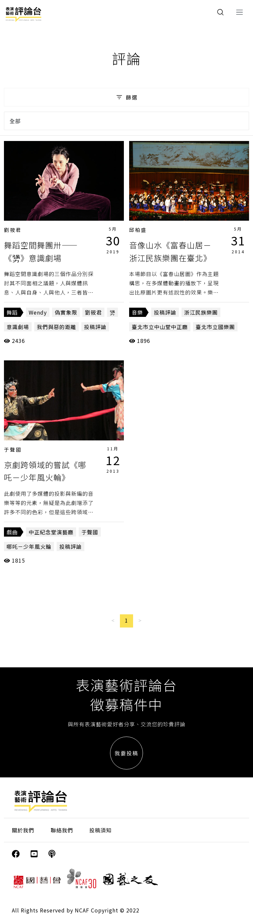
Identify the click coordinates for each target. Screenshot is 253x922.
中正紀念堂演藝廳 (51, 532)
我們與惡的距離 (56, 327)
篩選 (126, 97)
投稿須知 (100, 830)
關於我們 (23, 830)
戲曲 (12, 532)
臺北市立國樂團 (215, 327)
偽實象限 (66, 312)
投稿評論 (95, 327)
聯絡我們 (62, 830)
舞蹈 (12, 312)
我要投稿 (126, 753)
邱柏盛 (138, 229)
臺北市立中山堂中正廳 (160, 327)
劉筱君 (13, 229)
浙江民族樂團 (201, 312)
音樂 (137, 312)
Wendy (38, 312)
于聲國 (13, 449)
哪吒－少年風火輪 (29, 546)
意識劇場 (18, 327)
